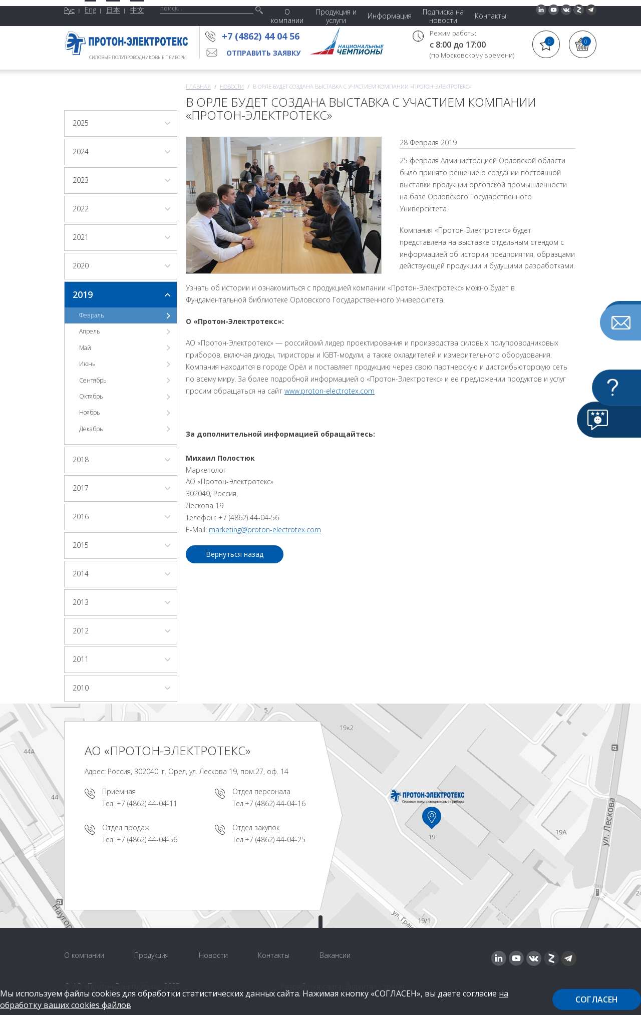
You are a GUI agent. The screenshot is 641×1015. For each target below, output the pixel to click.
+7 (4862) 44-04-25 (275, 839)
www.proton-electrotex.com (329, 391)
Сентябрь (93, 380)
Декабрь (91, 429)
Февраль (91, 315)
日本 (113, 10)
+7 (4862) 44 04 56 (263, 36)
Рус (69, 10)
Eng (90, 10)
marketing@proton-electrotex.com (265, 529)
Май (85, 348)
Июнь (87, 364)
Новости (232, 86)
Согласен (596, 999)
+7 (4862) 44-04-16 (275, 803)
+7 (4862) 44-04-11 (147, 803)
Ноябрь (89, 412)
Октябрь (91, 396)
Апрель (89, 331)
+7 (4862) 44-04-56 (147, 839)
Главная (198, 86)
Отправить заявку (263, 53)
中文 (137, 10)
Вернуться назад (234, 554)
